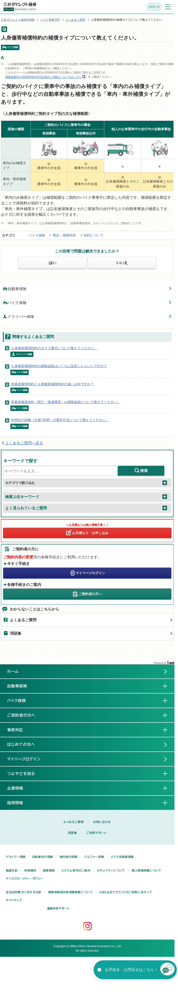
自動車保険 (14, 288)
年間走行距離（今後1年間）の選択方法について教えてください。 (60, 420)
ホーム (13, 671)
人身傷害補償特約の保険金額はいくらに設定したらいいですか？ (59, 366)
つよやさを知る (25, 773)
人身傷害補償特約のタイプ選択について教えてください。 (54, 348)
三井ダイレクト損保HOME (18, 19)
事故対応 (19, 729)
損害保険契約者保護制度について (70, 892)
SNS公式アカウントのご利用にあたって (125, 892)
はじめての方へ (21, 744)
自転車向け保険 (42, 856)
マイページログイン (90, 573)
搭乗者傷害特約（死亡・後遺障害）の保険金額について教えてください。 (65, 402)
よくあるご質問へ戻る (24, 443)
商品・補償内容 (64, 235)
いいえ (122, 262)
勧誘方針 (12, 870)
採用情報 (19, 802)
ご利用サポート (96, 832)
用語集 (15, 633)
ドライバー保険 (18, 316)
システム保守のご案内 (76, 870)
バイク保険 (36, 235)
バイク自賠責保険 (122, 856)
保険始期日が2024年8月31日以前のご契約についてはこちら (43, 77)
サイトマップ (14, 900)
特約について (94, 235)
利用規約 (30, 870)
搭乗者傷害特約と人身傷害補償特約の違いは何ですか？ (52, 384)
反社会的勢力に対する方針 (24, 892)
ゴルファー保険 (94, 856)
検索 (144, 470)
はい (52, 262)
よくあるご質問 (75, 19)
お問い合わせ (102, 821)
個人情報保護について (146, 870)
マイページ (154, 7)
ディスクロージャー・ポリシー (25, 878)
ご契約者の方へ (90, 594)
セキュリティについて (111, 870)
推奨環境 (49, 870)
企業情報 (19, 788)
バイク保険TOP (50, 19)
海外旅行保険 (68, 856)
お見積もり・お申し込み (90, 533)
